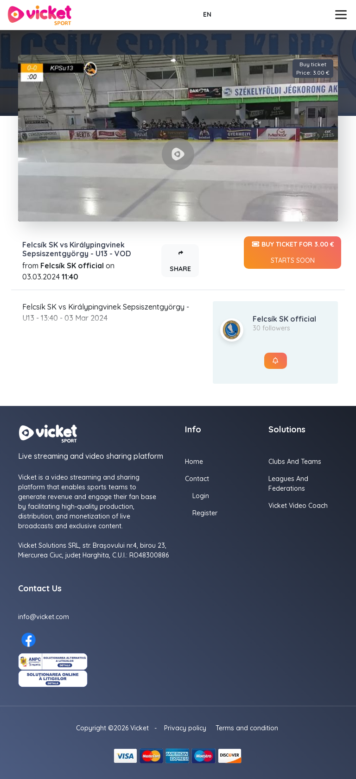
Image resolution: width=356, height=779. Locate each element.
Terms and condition (247, 728)
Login (200, 496)
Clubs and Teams (294, 461)
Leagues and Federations (288, 484)
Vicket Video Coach (298, 505)
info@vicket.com (43, 617)
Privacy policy (185, 728)
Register (204, 513)
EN (207, 14)
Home (194, 461)
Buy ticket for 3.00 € (292, 252)
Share (180, 259)
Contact (197, 479)
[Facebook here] (28, 640)
